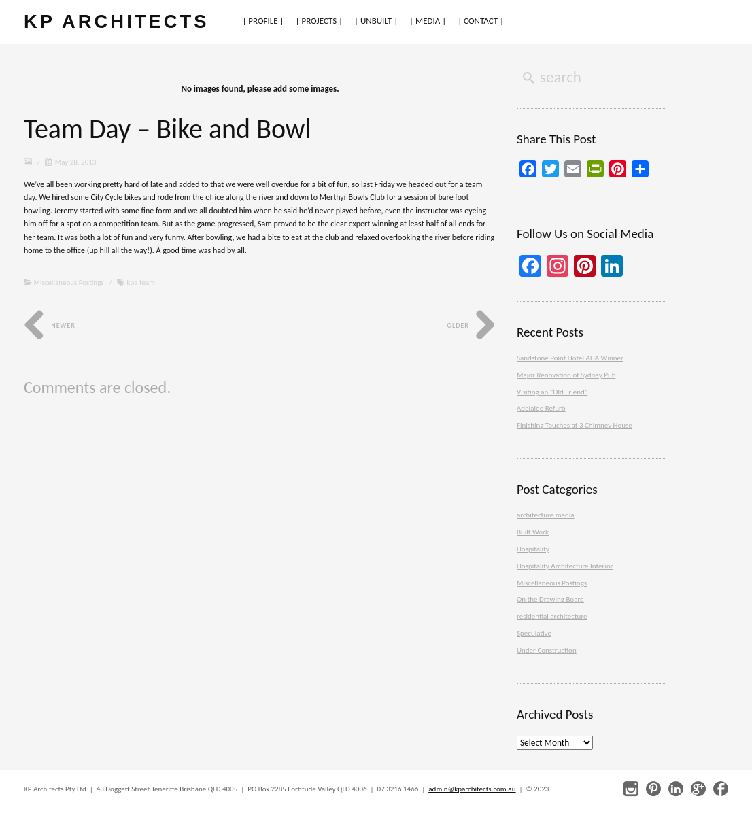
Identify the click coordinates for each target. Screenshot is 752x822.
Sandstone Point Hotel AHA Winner (570, 358)
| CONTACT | (481, 21)
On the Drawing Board (550, 599)
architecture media (546, 515)
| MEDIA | (427, 21)
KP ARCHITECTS (116, 21)
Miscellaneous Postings (69, 282)
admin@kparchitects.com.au (471, 789)
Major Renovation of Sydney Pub (566, 375)
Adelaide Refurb (541, 408)
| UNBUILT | (376, 21)
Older (471, 325)
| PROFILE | (263, 21)
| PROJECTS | (319, 21)
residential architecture (552, 616)
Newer (49, 325)
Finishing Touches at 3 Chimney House (574, 425)
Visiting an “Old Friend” (552, 392)
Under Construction (547, 650)
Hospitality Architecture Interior (565, 566)
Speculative (534, 633)
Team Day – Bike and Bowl (167, 128)
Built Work (533, 532)
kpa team (140, 282)
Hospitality (533, 549)
